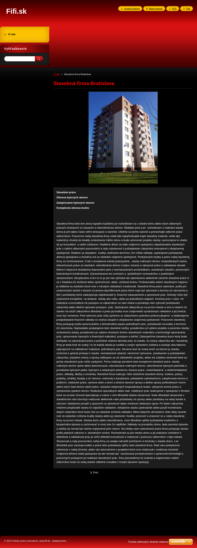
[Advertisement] (24, 128)
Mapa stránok (156, 8)
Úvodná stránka (132, 8)
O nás (56, 74)
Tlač (188, 8)
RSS (174, 8)
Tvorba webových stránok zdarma (148, 541)
